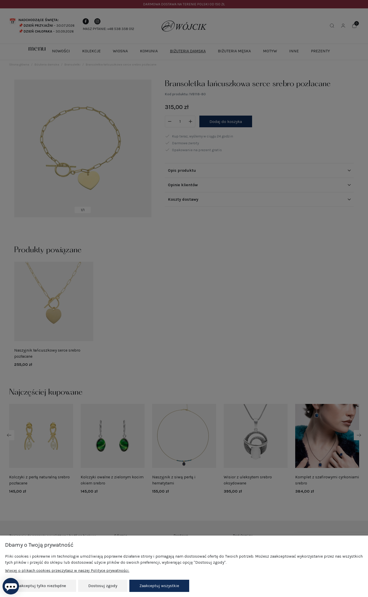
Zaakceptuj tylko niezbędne (40, 585)
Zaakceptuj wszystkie (159, 585)
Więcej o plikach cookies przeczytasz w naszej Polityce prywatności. (67, 570)
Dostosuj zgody (102, 585)
